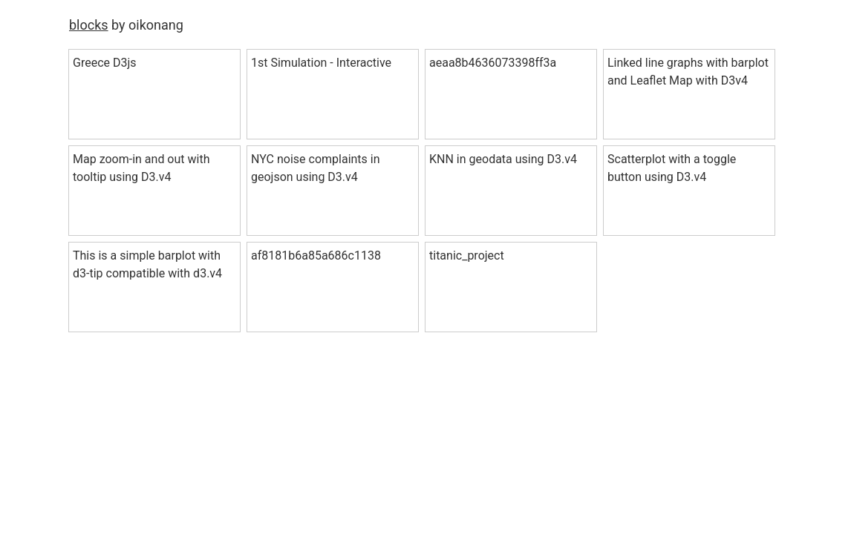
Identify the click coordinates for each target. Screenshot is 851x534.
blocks (88, 25)
